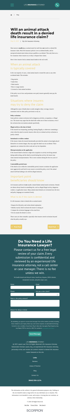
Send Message (35, 334)
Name (12, 284)
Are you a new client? (43, 291)
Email (37, 284)
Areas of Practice (35, 366)
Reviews (35, 361)
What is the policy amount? (19, 298)
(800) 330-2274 (35, 380)
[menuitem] (26, 405)
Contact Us (35, 375)
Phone (12, 291)
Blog (35, 371)
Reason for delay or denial (18, 310)
